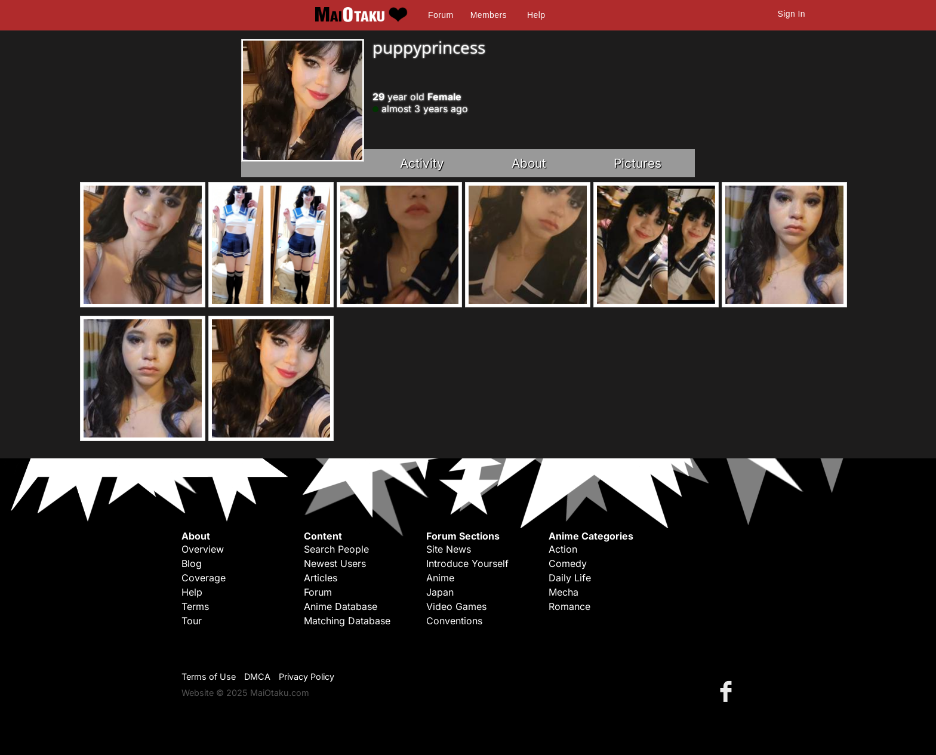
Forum (440, 15)
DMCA (257, 676)
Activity (422, 163)
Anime (440, 578)
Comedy (568, 563)
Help (536, 15)
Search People (336, 549)
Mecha (563, 592)
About (529, 163)
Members (488, 15)
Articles (320, 578)
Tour (191, 621)
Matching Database (347, 621)
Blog (191, 563)
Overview (202, 549)
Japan (440, 592)
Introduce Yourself (467, 563)
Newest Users (335, 563)
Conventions (454, 621)
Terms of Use (208, 676)
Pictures (637, 163)
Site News (448, 549)
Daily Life (570, 578)
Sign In (791, 14)
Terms (195, 606)
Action (563, 549)
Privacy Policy (306, 676)
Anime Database (340, 606)
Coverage (203, 578)
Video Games (456, 606)
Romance (569, 606)
